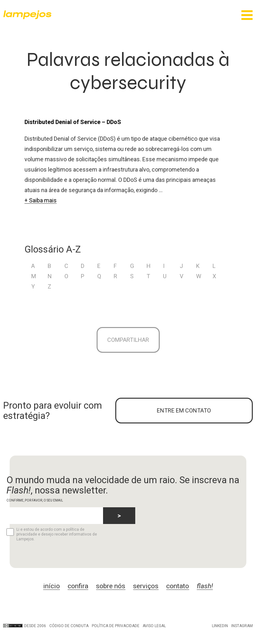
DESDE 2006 (24, 626)
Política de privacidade (115, 626)
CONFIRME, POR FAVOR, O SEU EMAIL (34, 500)
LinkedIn (220, 626)
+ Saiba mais (40, 200)
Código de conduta (69, 626)
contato (177, 586)
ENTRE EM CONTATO (184, 410)
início (51, 586)
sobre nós (110, 586)
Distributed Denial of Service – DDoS (72, 122)
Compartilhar (128, 339)
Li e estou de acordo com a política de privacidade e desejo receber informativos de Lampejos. (51, 534)
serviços (145, 586)
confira (78, 586)
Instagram (242, 626)
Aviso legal (154, 626)
